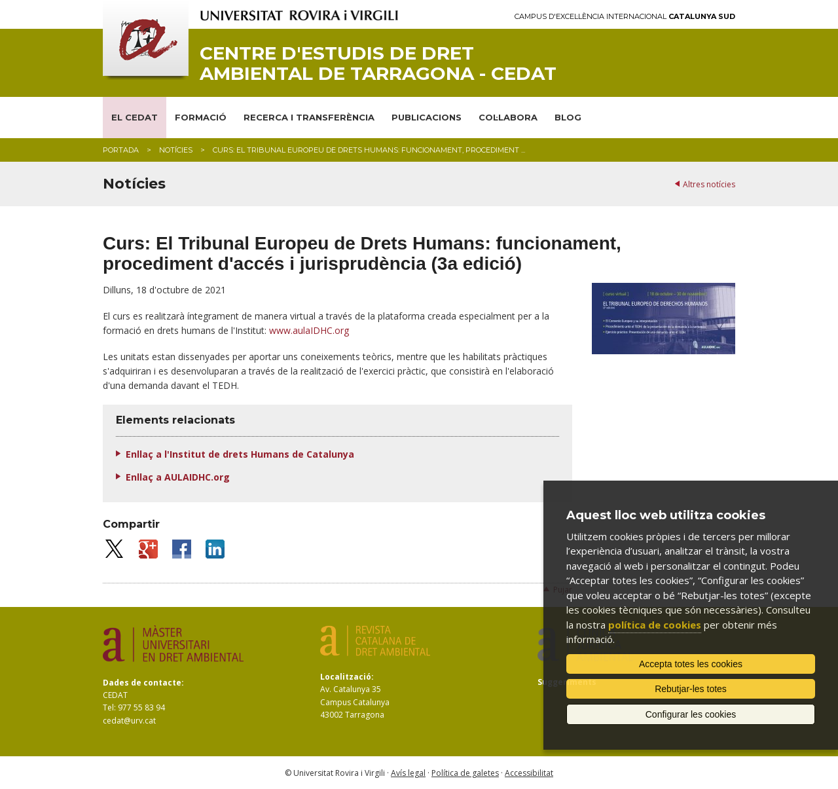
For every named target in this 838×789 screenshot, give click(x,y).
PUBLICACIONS (427, 117)
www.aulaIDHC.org (309, 330)
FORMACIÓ (201, 117)
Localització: (347, 676)
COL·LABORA (508, 117)
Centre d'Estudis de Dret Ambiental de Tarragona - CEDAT (378, 63)
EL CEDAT (134, 117)
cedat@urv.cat (129, 720)
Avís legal (408, 773)
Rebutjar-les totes (691, 689)
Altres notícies (709, 184)
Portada (121, 150)
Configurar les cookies (691, 714)
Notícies (175, 150)
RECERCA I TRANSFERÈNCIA (309, 117)
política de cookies (654, 624)
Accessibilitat (529, 773)
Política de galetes (465, 773)
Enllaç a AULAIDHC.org (178, 477)
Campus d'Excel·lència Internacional (625, 16)
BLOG (568, 117)
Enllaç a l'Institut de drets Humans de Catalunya (240, 454)
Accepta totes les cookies (690, 664)
